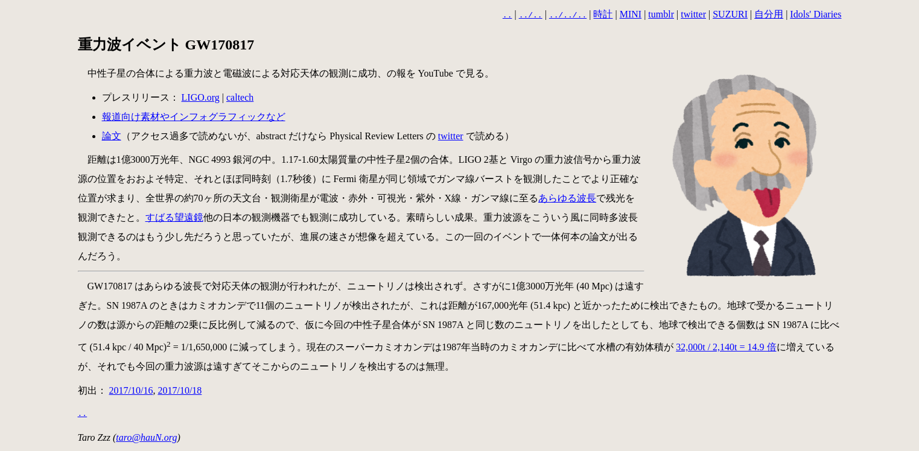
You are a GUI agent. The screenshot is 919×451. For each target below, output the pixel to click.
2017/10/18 (179, 389)
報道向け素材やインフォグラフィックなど (193, 115)
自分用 (768, 14)
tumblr (661, 14)
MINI (630, 14)
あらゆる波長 (567, 197)
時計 (602, 14)
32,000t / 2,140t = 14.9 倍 (726, 346)
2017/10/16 (131, 389)
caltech (239, 96)
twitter (693, 14)
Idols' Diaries (815, 14)
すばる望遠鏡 (174, 216)
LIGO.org (201, 96)
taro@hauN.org (146, 436)
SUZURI (730, 14)
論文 (111, 135)
